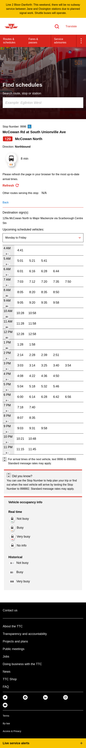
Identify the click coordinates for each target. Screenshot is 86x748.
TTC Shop (10, 679)
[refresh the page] (11, 185)
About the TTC (13, 626)
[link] (5, 697)
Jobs (6, 656)
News (6, 671)
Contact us (10, 610)
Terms (6, 715)
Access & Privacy (12, 731)
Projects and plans (15, 641)
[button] (81, 41)
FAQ (6, 686)
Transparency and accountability (25, 634)
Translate (71, 26)
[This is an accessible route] (29, 126)
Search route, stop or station (22, 93)
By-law (6, 723)
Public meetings (13, 649)
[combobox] (43, 102)
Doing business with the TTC (22, 664)
